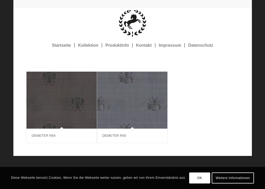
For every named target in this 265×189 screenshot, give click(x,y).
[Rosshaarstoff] (132, 23)
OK (199, 178)
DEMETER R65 (114, 136)
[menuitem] (61, 45)
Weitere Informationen (233, 178)
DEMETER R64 (44, 136)
